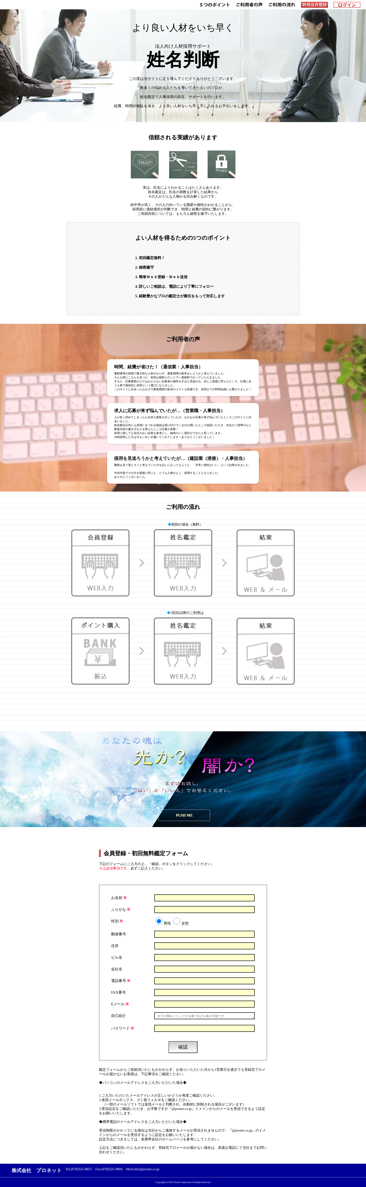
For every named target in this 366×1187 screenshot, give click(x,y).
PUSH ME (184, 815)
